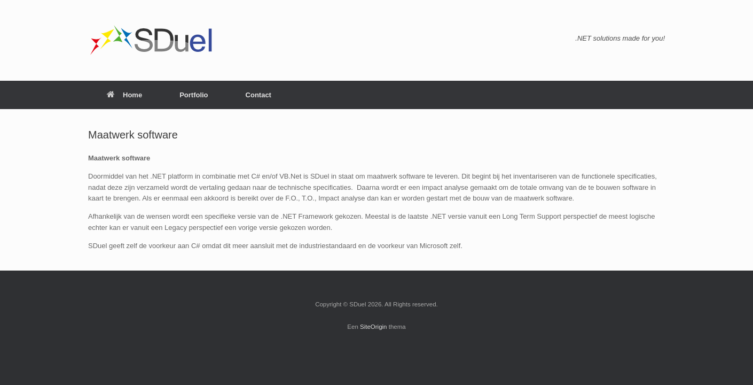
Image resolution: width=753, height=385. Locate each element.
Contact (258, 95)
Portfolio (193, 95)
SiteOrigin (373, 327)
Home (124, 95)
